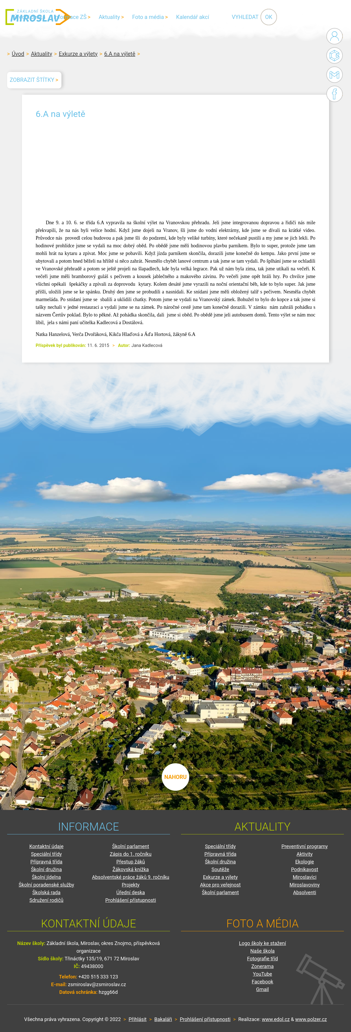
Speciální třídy (46, 854)
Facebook (334, 94)
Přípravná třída (46, 862)
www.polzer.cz (311, 1019)
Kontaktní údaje (46, 846)
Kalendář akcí (258, 17)
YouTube (262, 974)
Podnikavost (304, 869)
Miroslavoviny (305, 885)
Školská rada (46, 892)
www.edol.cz (276, 1019)
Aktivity (304, 854)
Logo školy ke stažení (262, 943)
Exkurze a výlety (78, 54)
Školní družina (46, 869)
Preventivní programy (304, 846)
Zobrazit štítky (32, 80)
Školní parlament (130, 846)
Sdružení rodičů (46, 900)
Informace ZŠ (136, 17)
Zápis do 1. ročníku (130, 854)
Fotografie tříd (262, 958)
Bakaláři (334, 55)
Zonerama (262, 966)
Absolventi (304, 892)
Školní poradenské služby (46, 885)
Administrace (334, 36)
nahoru (175, 777)
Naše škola (262, 951)
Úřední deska (95, 17)
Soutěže (220, 869)
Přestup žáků (130, 862)
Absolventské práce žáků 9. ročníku (130, 877)
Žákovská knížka (130, 869)
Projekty (131, 885)
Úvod (18, 54)
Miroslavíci (304, 877)
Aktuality (175, 17)
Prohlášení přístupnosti (130, 900)
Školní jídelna (46, 877)
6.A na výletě (119, 54)
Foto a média (214, 17)
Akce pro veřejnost (220, 885)
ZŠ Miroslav (38, 17)
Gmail (333, 74)
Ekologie (304, 862)
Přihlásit (137, 1019)
